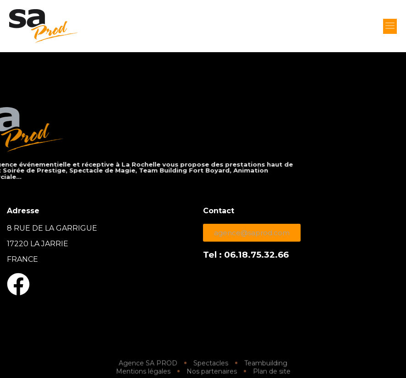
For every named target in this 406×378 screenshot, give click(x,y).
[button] (390, 26)
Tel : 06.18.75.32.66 (246, 254)
